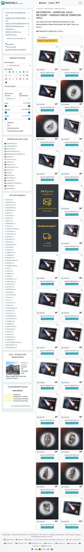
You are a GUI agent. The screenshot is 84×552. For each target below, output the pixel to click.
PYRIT (9, 300)
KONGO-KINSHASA (13, 151)
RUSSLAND (11, 178)
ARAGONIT (10, 215)
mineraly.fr (8, 543)
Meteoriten (11, 35)
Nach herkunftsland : (24, 94)
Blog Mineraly (9, 539)
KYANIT (9, 276)
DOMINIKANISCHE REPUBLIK (16, 154)
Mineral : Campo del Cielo (47, 40)
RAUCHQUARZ (11, 308)
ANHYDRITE (10, 210)
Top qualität (10, 47)
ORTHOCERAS (11, 294)
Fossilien (10, 29)
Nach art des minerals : (9, 94)
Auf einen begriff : (10, 86)
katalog (40, 8)
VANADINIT (10, 339)
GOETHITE (10, 257)
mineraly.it (48, 543)
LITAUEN (10, 162)
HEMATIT (9, 263)
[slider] (6, 106)
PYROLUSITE (11, 302)
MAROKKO (11, 164)
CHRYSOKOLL (11, 234)
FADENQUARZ (11, 244)
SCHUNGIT (10, 321)
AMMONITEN (11, 207)
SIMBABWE (11, 188)
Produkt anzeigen (47, 75)
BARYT (9, 220)
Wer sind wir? (43, 534)
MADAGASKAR (12, 167)
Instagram (29, 539)
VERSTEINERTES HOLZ (14, 342)
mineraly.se (46, 546)
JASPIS (9, 271)
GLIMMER (10, 255)
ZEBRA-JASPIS (11, 347)
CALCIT (9, 226)
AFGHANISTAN (12, 143)
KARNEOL (10, 273)
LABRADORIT (11, 279)
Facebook (19, 539)
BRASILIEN (11, 148)
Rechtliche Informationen (19, 534)
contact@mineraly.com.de (57, 539)
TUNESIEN (11, 180)
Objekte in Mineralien (14, 26)
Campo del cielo (60, 8)
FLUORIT (9, 250)
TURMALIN (10, 337)
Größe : (7, 116)
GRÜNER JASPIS (12, 260)
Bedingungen (6, 534)
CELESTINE (10, 231)
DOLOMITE (10, 239)
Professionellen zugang (73, 534)
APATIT (9, 213)
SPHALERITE (10, 329)
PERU (9, 172)
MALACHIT (10, 287)
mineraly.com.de (35, 543)
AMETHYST (11, 205)
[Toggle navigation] (80, 3)
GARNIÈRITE (11, 252)
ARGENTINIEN (12, 146)
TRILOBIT (10, 334)
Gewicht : (7, 110)
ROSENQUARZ (11, 316)
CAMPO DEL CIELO (12, 228)
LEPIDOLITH (10, 284)
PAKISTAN (10, 175)
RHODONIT (10, 310)
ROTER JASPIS (11, 318)
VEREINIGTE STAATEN (14, 183)
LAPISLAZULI (11, 281)
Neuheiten (9, 44)
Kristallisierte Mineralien (16, 24)
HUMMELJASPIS (11, 265)
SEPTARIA (10, 324)
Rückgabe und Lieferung (56, 534)
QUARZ (9, 305)
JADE (8, 268)
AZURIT (9, 218)
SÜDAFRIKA (11, 186)
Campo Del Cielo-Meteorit (16, 38)
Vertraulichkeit (33, 534)
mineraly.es (60, 543)
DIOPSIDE (10, 236)
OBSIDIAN (10, 292)
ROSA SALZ (10, 313)
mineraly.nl (72, 543)
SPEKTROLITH (11, 326)
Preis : (7, 103)
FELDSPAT (10, 247)
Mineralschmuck (13, 32)
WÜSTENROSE (11, 345)
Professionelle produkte (15, 50)
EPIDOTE (10, 242)
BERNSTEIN (10, 223)
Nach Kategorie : (9, 62)
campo (41, 69)
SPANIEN (10, 156)
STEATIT (9, 331)
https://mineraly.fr (74, 539)
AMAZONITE (10, 202)
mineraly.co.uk (21, 543)
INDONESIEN (11, 159)
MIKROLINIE (11, 289)
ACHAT (9, 199)
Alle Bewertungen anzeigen (20, 406)
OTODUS (9, 297)
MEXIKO (10, 170)
